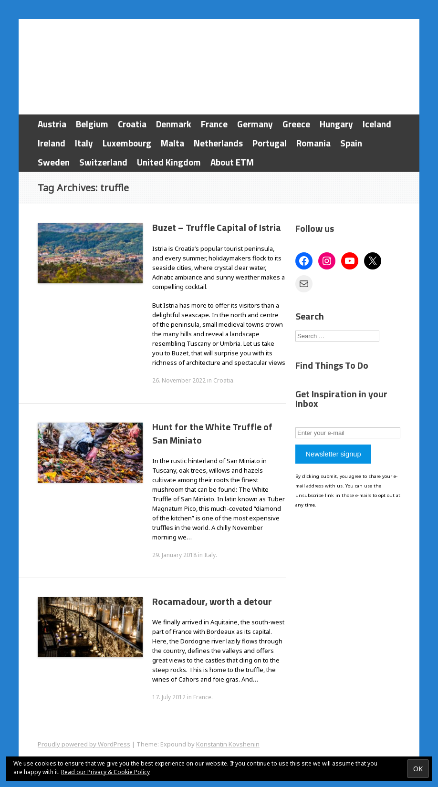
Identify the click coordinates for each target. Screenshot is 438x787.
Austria (52, 124)
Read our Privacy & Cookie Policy (105, 772)
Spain (351, 143)
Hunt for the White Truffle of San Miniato (212, 433)
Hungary (336, 124)
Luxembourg (127, 143)
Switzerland (103, 162)
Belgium (92, 124)
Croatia (132, 124)
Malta (172, 143)
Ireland (51, 143)
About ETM (232, 162)
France (214, 124)
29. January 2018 (174, 555)
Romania (313, 143)
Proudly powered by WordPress (84, 744)
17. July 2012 (169, 697)
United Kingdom (169, 162)
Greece (296, 124)
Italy (84, 143)
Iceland (377, 124)
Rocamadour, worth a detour (212, 601)
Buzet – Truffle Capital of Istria (216, 227)
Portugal (269, 143)
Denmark (173, 124)
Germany (255, 124)
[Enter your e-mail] (347, 432)
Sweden (54, 162)
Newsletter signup (333, 454)
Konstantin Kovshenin (228, 744)
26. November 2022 (179, 380)
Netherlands (218, 143)
